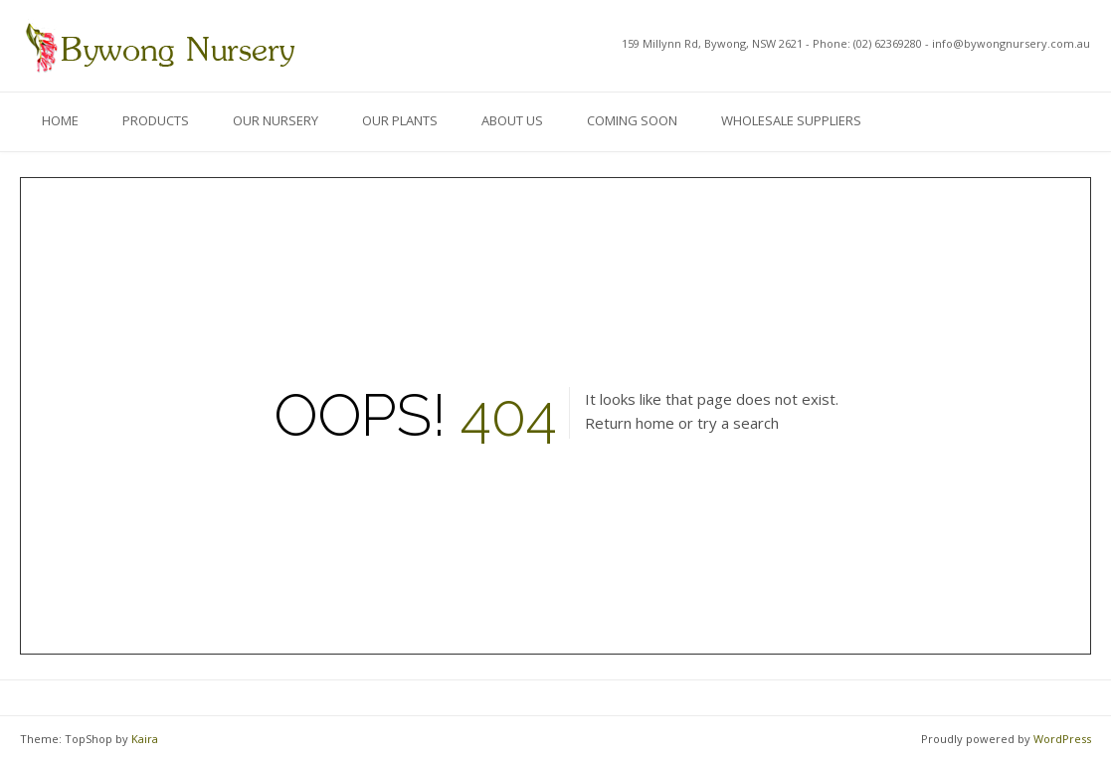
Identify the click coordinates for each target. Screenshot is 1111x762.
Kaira (144, 738)
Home (60, 120)
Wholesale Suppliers (791, 120)
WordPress (1062, 738)
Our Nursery (275, 120)
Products (155, 120)
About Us (512, 120)
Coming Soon (632, 120)
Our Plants (400, 120)
